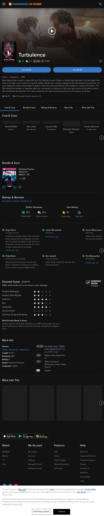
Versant (22, 489)
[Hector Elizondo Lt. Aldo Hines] (91, 138)
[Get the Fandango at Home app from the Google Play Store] (26, 436)
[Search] (100, 4)
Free (4, 464)
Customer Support (87, 460)
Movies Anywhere (61, 464)
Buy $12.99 (77, 70)
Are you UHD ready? (55, 350)
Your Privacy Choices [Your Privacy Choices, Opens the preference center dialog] (42, 512)
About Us (84, 452)
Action (5, 350)
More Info (69, 108)
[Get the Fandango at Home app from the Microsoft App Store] (41, 436)
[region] (52, 501)
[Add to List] (100, 61)
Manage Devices (35, 464)
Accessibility (85, 477)
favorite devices (33, 96)
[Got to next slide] (101, 138)
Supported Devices (88, 456)
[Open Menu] (4, 4)
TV (3, 460)
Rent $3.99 (26, 70)
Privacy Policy (90, 489)
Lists (56, 452)
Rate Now (79, 216)
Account (31, 456)
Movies (5, 456)
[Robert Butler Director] (11, 138)
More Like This (88, 108)
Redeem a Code (35, 468)
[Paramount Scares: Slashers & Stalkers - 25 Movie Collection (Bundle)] (29, 172)
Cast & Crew (9, 108)
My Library (32, 452)
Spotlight (6, 452)
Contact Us (84, 468)
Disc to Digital (60, 460)
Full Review (12, 250)
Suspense (14, 350)
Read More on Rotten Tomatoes (16, 201)
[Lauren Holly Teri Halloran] (51, 138)
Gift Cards (58, 468)
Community (65, 216)
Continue (61, 512)
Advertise (84, 472)
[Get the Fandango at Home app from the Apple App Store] (9, 436)
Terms (51, 489)
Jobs (82, 481)
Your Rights (81, 492)
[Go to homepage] (25, 4)
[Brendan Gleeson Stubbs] (71, 138)
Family (56, 456)
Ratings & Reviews (49, 108)
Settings (31, 460)
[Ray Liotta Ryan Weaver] (31, 138)
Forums (83, 464)
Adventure (24, 350)
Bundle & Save (29, 108)
